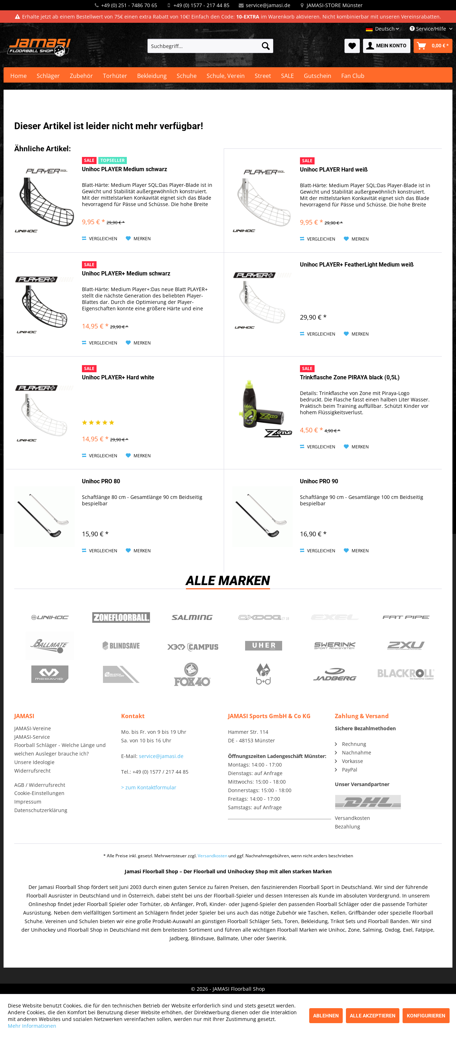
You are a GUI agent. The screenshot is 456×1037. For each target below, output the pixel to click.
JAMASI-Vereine (32, 728)
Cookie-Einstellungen (39, 793)
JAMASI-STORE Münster (335, 5)
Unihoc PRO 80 (101, 481)
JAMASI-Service (32, 736)
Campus (192, 646)
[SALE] (287, 76)
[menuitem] (210, 46)
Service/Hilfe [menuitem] (428, 28)
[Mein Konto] (386, 46)
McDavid (50, 674)
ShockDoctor (121, 674)
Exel (335, 617)
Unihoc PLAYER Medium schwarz (124, 169)
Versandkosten (352, 818)
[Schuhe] (187, 76)
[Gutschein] (317, 76)
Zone (121, 617)
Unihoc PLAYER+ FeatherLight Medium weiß (357, 264)
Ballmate (50, 646)
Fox (192, 674)
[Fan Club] (352, 76)
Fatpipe (406, 617)
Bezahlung (347, 826)
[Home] (18, 76)
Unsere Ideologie (34, 762)
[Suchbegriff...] (210, 46)
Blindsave (121, 646)
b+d (264, 674)
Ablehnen (326, 1015)
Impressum (27, 801)
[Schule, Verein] (226, 76)
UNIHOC (50, 617)
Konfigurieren (426, 1015)
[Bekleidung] (152, 76)
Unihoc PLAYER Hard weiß (334, 169)
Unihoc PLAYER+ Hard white (118, 377)
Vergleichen (99, 239)
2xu (406, 646)
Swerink (335, 646)
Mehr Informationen (32, 1025)
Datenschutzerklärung (40, 810)
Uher (264, 646)
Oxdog (264, 617)
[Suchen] (265, 46)
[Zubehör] (81, 76)
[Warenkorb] (433, 46)
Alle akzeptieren (372, 1015)
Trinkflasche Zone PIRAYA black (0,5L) (350, 377)
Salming (192, 617)
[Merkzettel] (352, 46)
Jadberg (335, 674)
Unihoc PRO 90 (319, 481)
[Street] (263, 76)
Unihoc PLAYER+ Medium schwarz (126, 273)
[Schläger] (48, 76)
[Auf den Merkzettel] (138, 239)
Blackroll (406, 674)
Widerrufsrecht (32, 770)
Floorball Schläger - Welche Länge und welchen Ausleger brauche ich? (60, 749)
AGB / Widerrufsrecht (39, 784)
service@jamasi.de (268, 5)
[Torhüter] (115, 76)
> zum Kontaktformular (148, 787)
